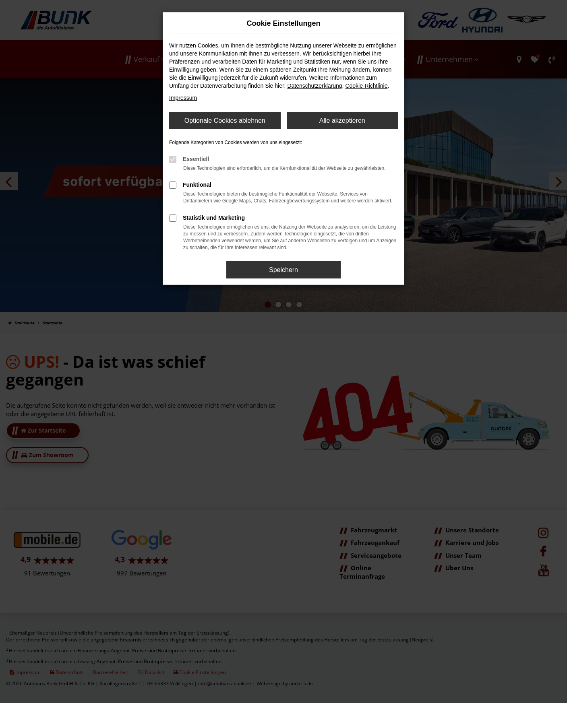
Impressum (183, 98)
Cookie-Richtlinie (366, 85)
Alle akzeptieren (342, 120)
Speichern (283, 269)
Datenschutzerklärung (314, 85)
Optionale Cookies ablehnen (224, 120)
